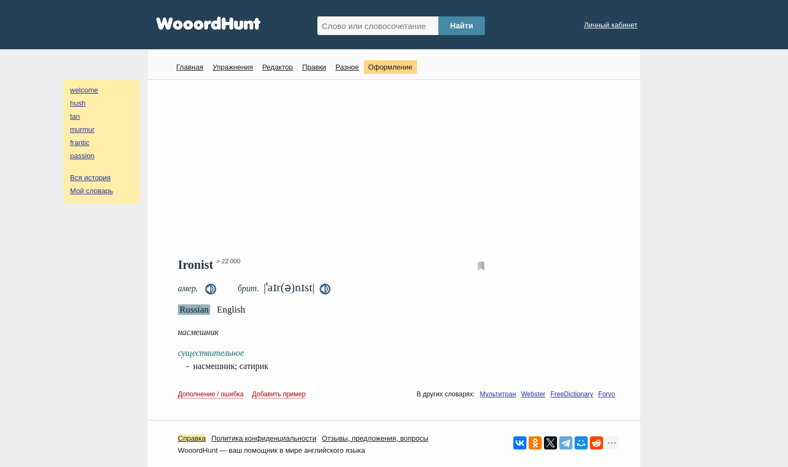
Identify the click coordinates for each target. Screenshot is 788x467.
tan (75, 116)
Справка (192, 438)
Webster (533, 394)
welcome (84, 90)
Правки (314, 67)
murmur (82, 129)
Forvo (606, 394)
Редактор (277, 67)
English (231, 309)
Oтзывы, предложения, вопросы (375, 438)
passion (82, 156)
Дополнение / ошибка (211, 394)
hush (77, 103)
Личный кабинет (611, 25)
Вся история (90, 178)
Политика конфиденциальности (263, 438)
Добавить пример (279, 394)
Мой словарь (91, 191)
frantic (79, 143)
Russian (193, 309)
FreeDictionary (572, 394)
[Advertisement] (398, 167)
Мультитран (498, 394)
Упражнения (232, 67)
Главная (189, 67)
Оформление (390, 67)
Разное (347, 67)
